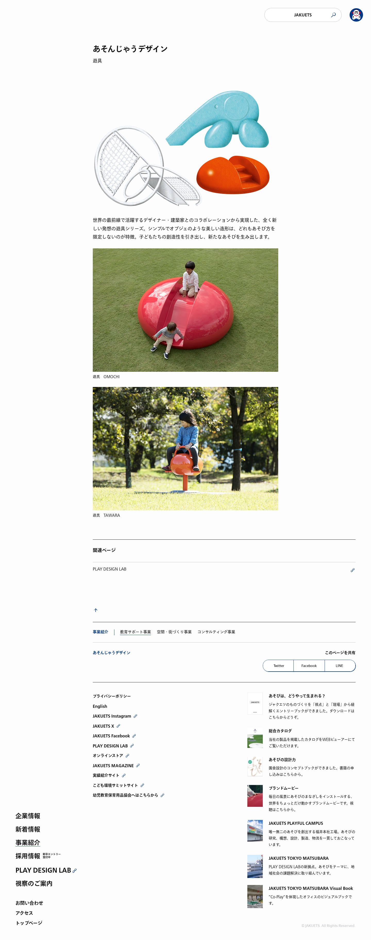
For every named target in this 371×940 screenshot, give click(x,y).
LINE (339, 666)
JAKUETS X (103, 726)
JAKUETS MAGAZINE (113, 766)
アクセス (24, 913)
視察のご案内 (34, 884)
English (100, 706)
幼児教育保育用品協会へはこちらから (125, 795)
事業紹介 (27, 843)
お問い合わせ (29, 903)
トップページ (28, 923)
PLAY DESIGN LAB (43, 870)
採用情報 (27, 856)
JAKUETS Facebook (111, 736)
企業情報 (27, 816)
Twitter (279, 666)
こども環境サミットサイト (115, 785)
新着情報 (27, 830)
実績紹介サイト (106, 775)
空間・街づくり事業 (174, 632)
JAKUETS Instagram (112, 716)
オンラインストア (108, 755)
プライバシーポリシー (112, 696)
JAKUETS (303, 15)
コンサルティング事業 (216, 632)
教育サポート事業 (135, 632)
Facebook (309, 666)
